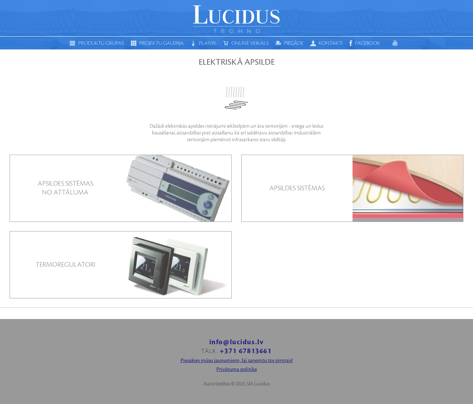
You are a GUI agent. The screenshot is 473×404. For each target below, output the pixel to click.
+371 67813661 (246, 351)
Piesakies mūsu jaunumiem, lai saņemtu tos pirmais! (237, 360)
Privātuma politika (236, 369)
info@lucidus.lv (236, 342)
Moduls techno (236, 18)
